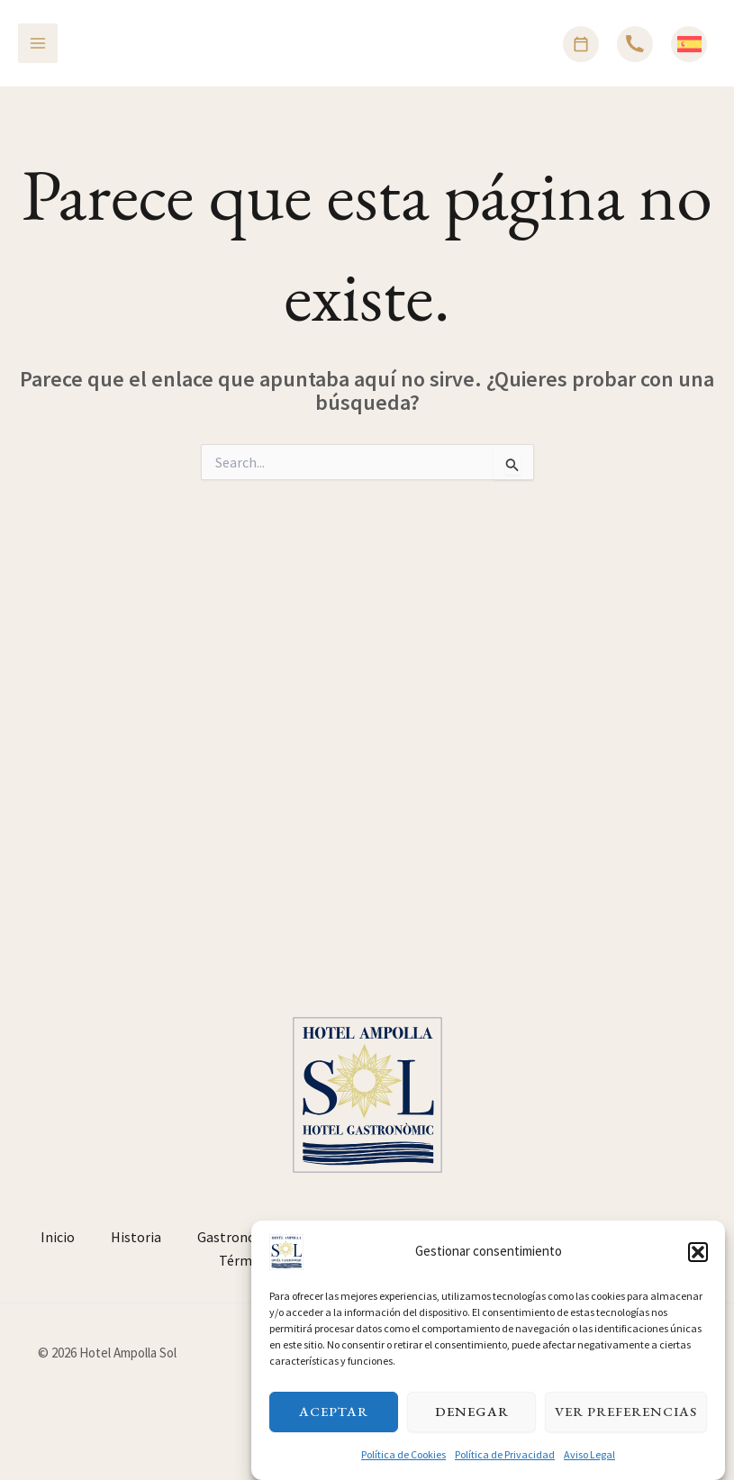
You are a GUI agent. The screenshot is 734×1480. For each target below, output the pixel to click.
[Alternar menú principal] (38, 43)
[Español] (689, 44)
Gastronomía (238, 1237)
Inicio (58, 1237)
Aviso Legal (589, 1468)
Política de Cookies (403, 1468)
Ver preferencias (626, 1426)
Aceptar (333, 1426)
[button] (698, 1267)
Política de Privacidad (505, 1468)
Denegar (472, 1426)
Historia (136, 1237)
